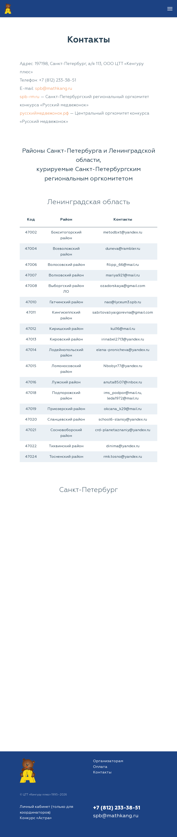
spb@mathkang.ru (53, 88)
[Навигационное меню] (169, 8)
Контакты (102, 772)
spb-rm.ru (29, 96)
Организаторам (108, 761)
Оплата (100, 766)
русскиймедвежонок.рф (44, 113)
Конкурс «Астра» (36, 818)
